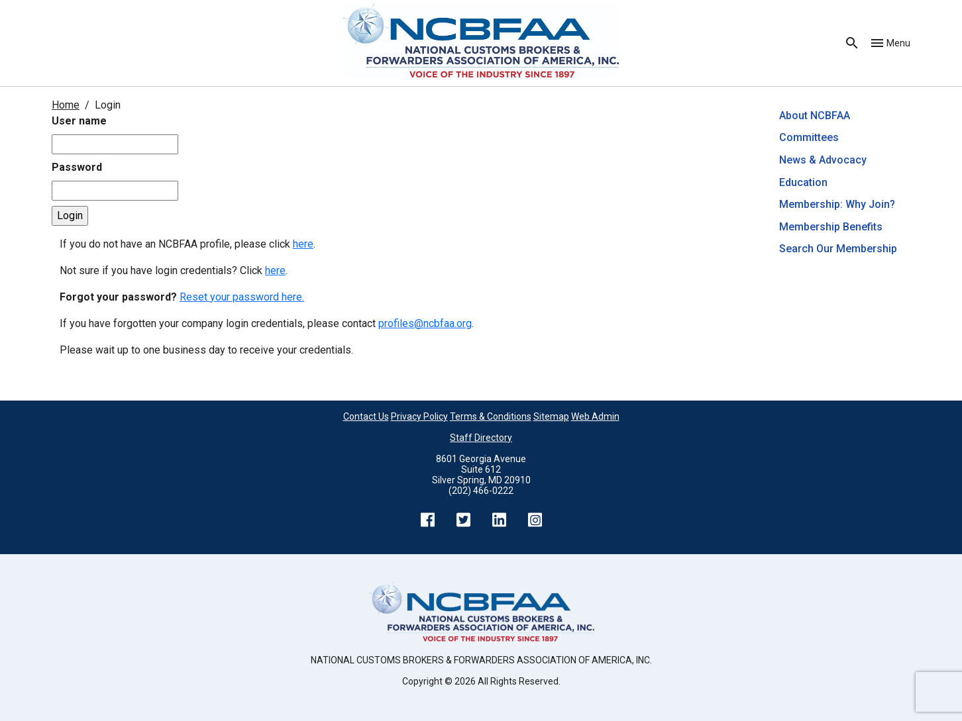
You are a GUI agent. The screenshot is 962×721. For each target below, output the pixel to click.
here (303, 244)
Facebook (427, 520)
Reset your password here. (242, 297)
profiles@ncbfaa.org (425, 323)
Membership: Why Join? (838, 204)
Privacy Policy (419, 416)
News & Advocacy (823, 160)
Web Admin (595, 416)
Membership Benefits (830, 226)
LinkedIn (499, 520)
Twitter (463, 520)
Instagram (535, 520)
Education (803, 182)
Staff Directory (481, 437)
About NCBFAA (814, 115)
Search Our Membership (838, 248)
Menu (898, 43)
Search (852, 43)
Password (77, 167)
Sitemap (551, 416)
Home (66, 105)
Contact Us (366, 416)
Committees (809, 137)
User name (79, 121)
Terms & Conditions (490, 416)
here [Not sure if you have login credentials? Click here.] (275, 270)
